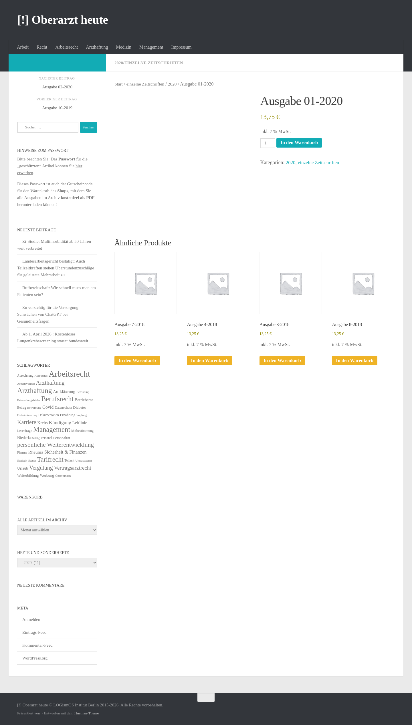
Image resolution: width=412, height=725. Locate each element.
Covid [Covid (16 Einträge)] (48, 407)
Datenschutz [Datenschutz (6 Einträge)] (63, 408)
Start (118, 84)
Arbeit (23, 47)
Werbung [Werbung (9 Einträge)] (47, 475)
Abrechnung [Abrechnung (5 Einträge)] (25, 375)
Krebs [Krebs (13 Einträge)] (42, 422)
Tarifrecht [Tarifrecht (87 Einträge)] (50, 459)
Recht (42, 47)
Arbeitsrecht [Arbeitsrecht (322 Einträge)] (69, 373)
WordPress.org (34, 658)
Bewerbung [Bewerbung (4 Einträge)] (34, 407)
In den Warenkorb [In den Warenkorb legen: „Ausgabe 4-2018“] (211, 363)
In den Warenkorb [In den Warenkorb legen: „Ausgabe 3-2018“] (284, 363)
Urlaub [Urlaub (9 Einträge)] (22, 468)
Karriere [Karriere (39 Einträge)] (26, 422)
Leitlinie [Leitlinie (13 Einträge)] (79, 422)
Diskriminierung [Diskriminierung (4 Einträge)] (27, 415)
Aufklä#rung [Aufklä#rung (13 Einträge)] (64, 391)
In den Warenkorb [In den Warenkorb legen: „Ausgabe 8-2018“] (356, 363)
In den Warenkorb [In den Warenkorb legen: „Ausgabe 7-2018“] (138, 363)
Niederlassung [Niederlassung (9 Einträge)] (28, 438)
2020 (119, 62)
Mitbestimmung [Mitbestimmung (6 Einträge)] (82, 431)
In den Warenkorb (302, 143)
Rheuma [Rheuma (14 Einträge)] (35, 452)
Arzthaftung (97, 47)
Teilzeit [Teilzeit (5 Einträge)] (69, 460)
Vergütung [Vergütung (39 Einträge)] (41, 467)
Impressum (181, 47)
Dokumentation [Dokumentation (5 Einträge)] (48, 415)
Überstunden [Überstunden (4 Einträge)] (63, 475)
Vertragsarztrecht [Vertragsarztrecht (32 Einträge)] (72, 468)
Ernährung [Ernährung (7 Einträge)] (67, 415)
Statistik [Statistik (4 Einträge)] (22, 460)
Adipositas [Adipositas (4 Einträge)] (41, 375)
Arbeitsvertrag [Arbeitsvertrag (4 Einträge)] (26, 383)
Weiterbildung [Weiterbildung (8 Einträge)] (28, 475)
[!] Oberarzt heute (62, 19)
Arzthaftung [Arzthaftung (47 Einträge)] (50, 382)
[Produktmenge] (268, 143)
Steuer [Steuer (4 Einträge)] (32, 460)
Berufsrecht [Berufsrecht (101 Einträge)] (57, 399)
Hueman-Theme (86, 713)
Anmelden (31, 619)
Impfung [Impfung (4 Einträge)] (81, 415)
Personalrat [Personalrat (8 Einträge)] (61, 438)
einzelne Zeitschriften (156, 62)
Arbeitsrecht (66, 47)
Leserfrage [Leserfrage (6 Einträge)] (24, 431)
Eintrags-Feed (34, 632)
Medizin (123, 47)
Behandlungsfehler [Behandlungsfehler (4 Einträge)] (28, 400)
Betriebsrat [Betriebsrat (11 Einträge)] (84, 400)
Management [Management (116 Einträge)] (51, 429)
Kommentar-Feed (37, 645)
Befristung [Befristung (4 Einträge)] (82, 392)
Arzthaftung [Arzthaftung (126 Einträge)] (34, 390)
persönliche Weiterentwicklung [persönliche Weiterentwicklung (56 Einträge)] (55, 444)
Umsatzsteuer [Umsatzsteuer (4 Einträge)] (84, 460)
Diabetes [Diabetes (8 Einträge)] (79, 407)
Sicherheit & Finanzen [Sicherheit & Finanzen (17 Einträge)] (65, 452)
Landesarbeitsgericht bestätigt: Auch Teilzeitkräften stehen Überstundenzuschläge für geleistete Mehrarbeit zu (55, 268)
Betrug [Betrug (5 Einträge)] (21, 407)
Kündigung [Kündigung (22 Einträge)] (60, 422)
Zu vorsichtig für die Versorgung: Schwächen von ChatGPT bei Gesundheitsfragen (48, 314)
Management (151, 47)
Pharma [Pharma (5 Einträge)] (22, 452)
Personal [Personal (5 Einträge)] (46, 438)
